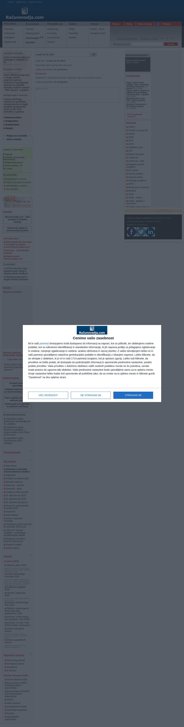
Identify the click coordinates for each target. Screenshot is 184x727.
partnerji (44, 343)
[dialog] (92, 363)
